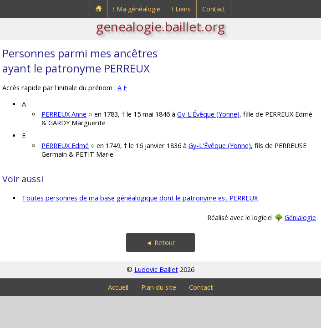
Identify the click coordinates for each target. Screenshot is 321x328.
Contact (213, 9)
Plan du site (158, 287)
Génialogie (300, 217)
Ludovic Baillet (156, 269)
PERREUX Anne (64, 114)
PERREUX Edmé (65, 145)
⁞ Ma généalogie (136, 9)
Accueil (118, 287)
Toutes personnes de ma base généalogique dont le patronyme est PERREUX (140, 198)
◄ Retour (160, 242)
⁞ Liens (181, 9)
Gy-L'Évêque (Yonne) (208, 114)
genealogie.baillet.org (160, 26)
